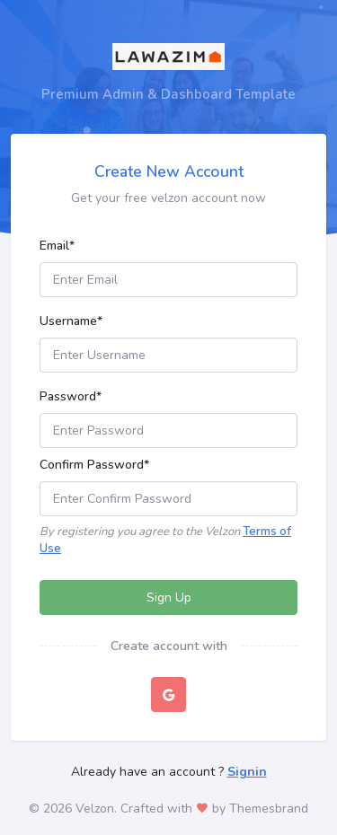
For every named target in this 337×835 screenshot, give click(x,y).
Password (71, 396)
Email (57, 245)
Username (71, 321)
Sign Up (168, 597)
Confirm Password (94, 464)
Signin (247, 771)
